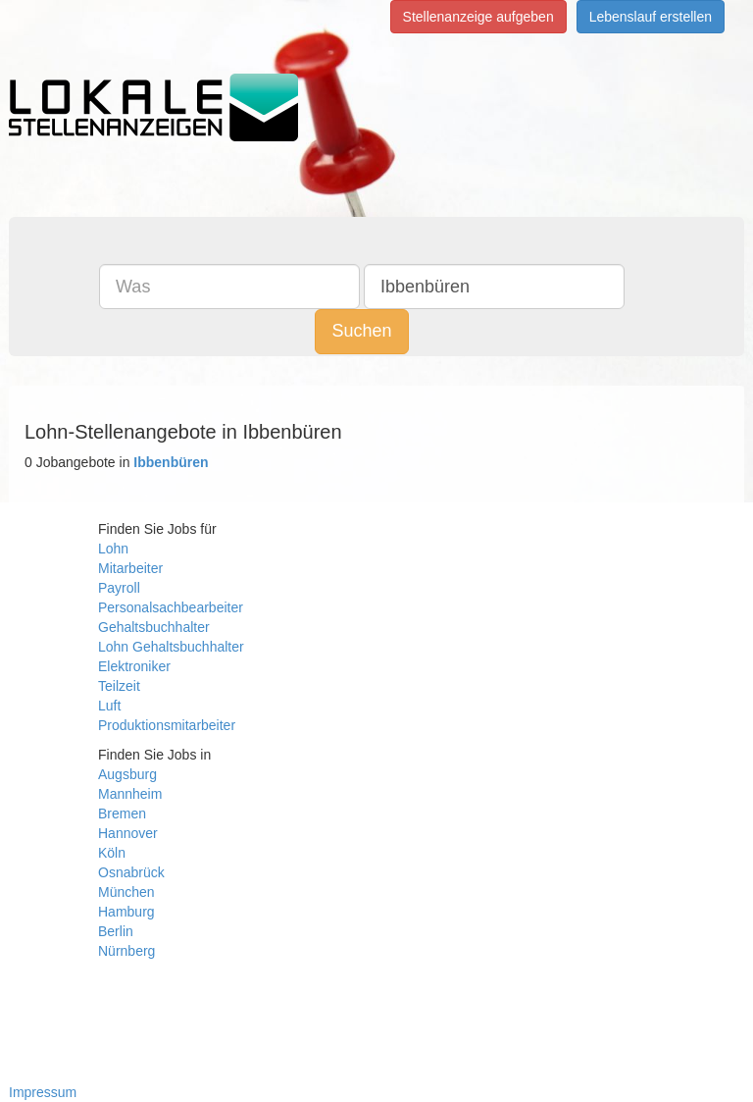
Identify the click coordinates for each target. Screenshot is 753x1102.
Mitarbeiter (130, 568)
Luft (109, 705)
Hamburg (126, 911)
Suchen (361, 331)
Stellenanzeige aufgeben (478, 17)
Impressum (42, 1092)
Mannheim (130, 794)
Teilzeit (119, 686)
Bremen (122, 813)
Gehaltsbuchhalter (154, 627)
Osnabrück (131, 872)
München (126, 892)
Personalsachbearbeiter (170, 607)
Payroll (119, 588)
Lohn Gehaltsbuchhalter (171, 647)
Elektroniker (134, 666)
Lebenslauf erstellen (650, 17)
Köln (112, 853)
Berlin (115, 931)
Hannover (128, 833)
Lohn (113, 548)
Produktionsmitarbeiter (166, 725)
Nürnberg (126, 951)
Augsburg (127, 774)
